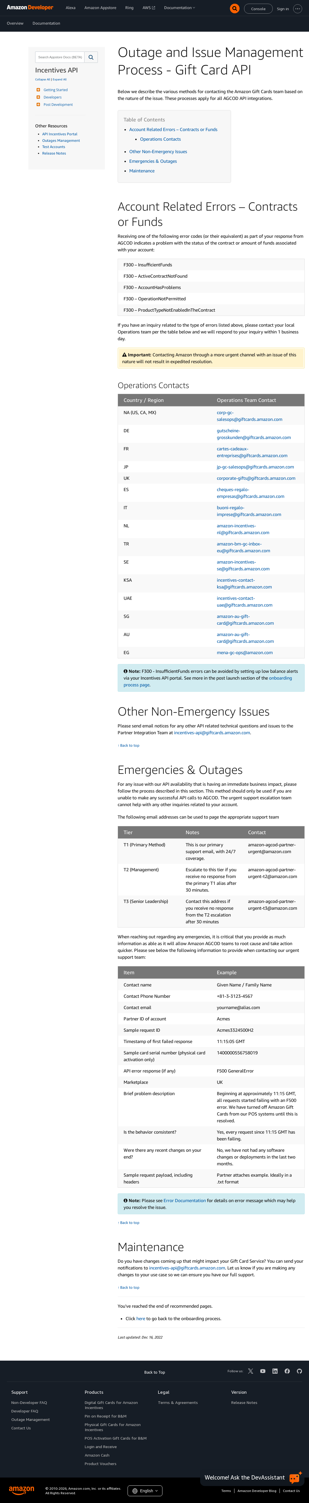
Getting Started (55, 89)
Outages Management (61, 140)
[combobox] (59, 57)
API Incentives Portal (59, 134)
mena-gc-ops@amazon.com (245, 652)
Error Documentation (185, 1200)
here (140, 1318)
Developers (52, 97)
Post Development (57, 104)
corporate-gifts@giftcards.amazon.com (256, 478)
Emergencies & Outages (153, 161)
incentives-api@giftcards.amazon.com (212, 732)
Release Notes (54, 153)
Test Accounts (53, 146)
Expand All (60, 79)
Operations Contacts (160, 139)
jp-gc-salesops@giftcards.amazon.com (255, 467)
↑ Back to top (128, 745)
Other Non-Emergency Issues (158, 151)
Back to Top (154, 1372)
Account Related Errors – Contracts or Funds (173, 129)
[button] (91, 57)
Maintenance (141, 171)
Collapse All (42, 79)
